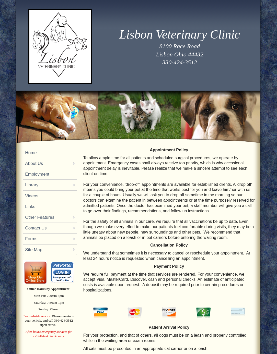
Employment (37, 174)
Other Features (39, 217)
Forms (31, 238)
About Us (34, 163)
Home (31, 152)
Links (30, 206)
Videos (31, 195)
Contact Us (36, 228)
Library (31, 184)
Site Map (33, 249)
